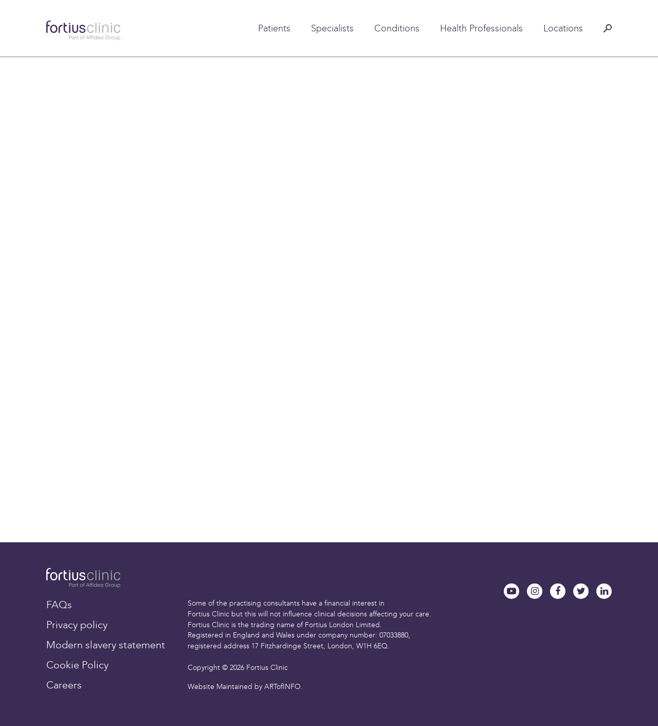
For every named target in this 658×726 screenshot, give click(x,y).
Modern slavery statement (105, 645)
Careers (64, 685)
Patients (274, 28)
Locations (563, 28)
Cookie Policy (77, 665)
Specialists (332, 28)
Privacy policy (76, 624)
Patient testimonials (256, 11)
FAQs (59, 604)
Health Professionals (481, 28)
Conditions (396, 28)
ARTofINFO (282, 686)
